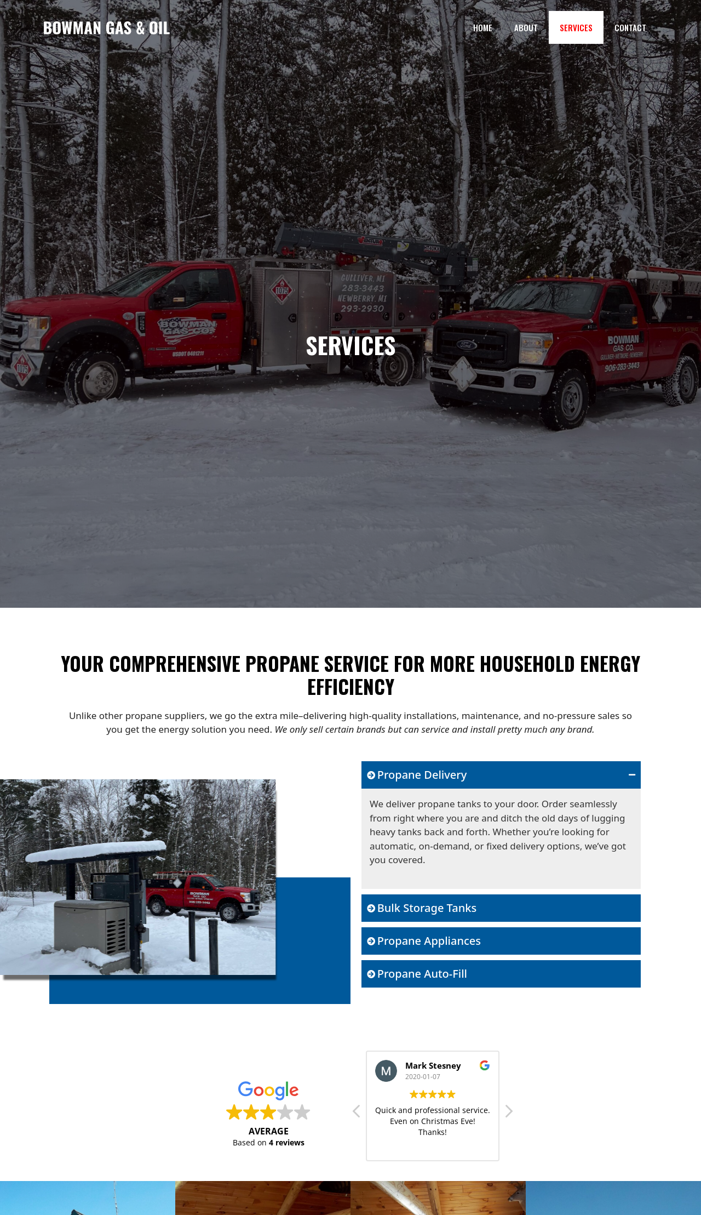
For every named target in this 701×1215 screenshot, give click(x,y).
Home (482, 27)
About (526, 27)
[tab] (501, 775)
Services (576, 27)
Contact (630, 27)
